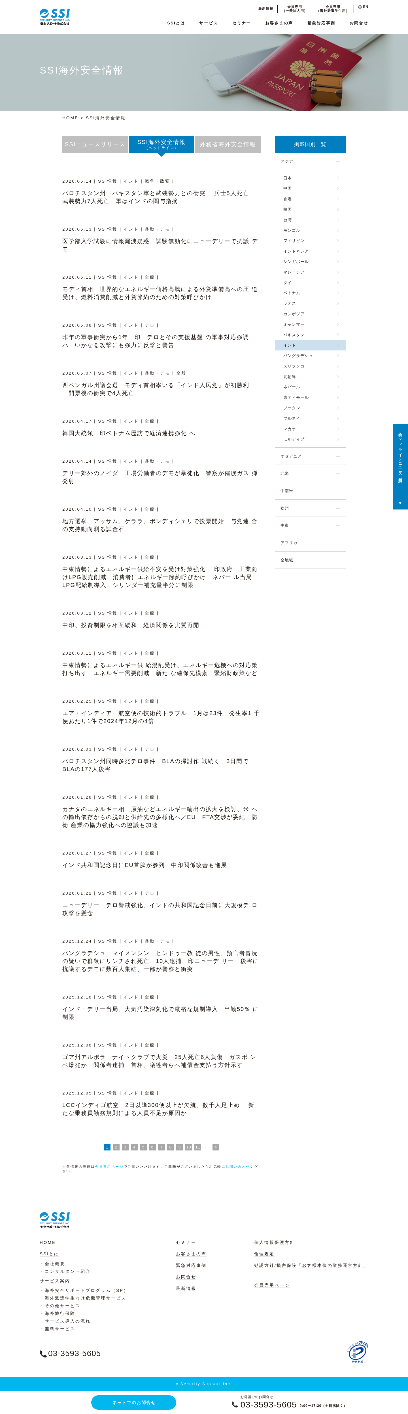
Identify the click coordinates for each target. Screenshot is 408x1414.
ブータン (291, 408)
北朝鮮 (289, 376)
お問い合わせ (238, 1167)
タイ (287, 282)
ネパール (291, 387)
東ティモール (296, 397)
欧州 (284, 508)
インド (289, 345)
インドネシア (296, 251)
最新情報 (265, 9)
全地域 (286, 560)
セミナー (241, 23)
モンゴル (291, 230)
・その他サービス (60, 1305)
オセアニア (291, 456)
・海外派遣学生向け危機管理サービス (83, 1298)
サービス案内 (55, 1280)
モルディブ (294, 439)
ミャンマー (294, 324)
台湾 (287, 220)
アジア (286, 161)
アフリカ (289, 542)
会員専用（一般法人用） (295, 9)
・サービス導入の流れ (65, 1321)
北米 (284, 473)
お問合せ (359, 23)
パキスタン (294, 335)
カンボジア (294, 314)
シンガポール (296, 261)
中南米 (286, 490)
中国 (287, 188)
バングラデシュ (298, 355)
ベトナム (291, 293)
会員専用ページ (109, 1167)
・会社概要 (52, 1263)
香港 (287, 199)
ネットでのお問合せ (134, 1402)
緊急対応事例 (321, 23)
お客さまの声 (279, 23)
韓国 (287, 209)
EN (363, 7)
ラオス (289, 303)
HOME (70, 117)
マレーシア (294, 272)
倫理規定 (264, 1253)
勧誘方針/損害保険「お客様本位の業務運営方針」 (311, 1265)
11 (197, 1147)
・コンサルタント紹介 (65, 1271)
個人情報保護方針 (274, 1242)
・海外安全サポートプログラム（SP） (84, 1290)
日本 (287, 178)
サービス (208, 23)
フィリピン (294, 240)
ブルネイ (291, 418)
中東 (284, 525)
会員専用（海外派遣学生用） (332, 9)
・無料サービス (57, 1328)
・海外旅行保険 (57, 1313)
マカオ (289, 429)
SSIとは (176, 23)
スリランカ (294, 366)
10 (188, 1147)
